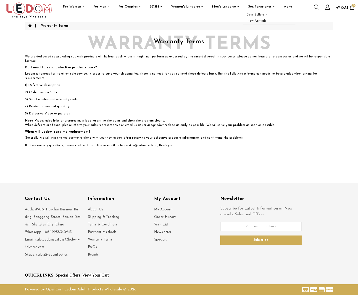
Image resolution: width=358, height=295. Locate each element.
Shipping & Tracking (103, 217)
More (288, 6)
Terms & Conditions (103, 224)
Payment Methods (102, 232)
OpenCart (54, 289)
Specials (160, 239)
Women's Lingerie (187, 6)
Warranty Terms (54, 26)
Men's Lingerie (225, 6)
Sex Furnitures (261, 6)
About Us (95, 209)
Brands (93, 254)
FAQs (92, 247)
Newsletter (162, 232)
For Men (101, 6)
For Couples (129, 6)
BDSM (156, 6)
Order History (165, 217)
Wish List (161, 224)
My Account (163, 209)
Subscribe (260, 240)
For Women (73, 6)
